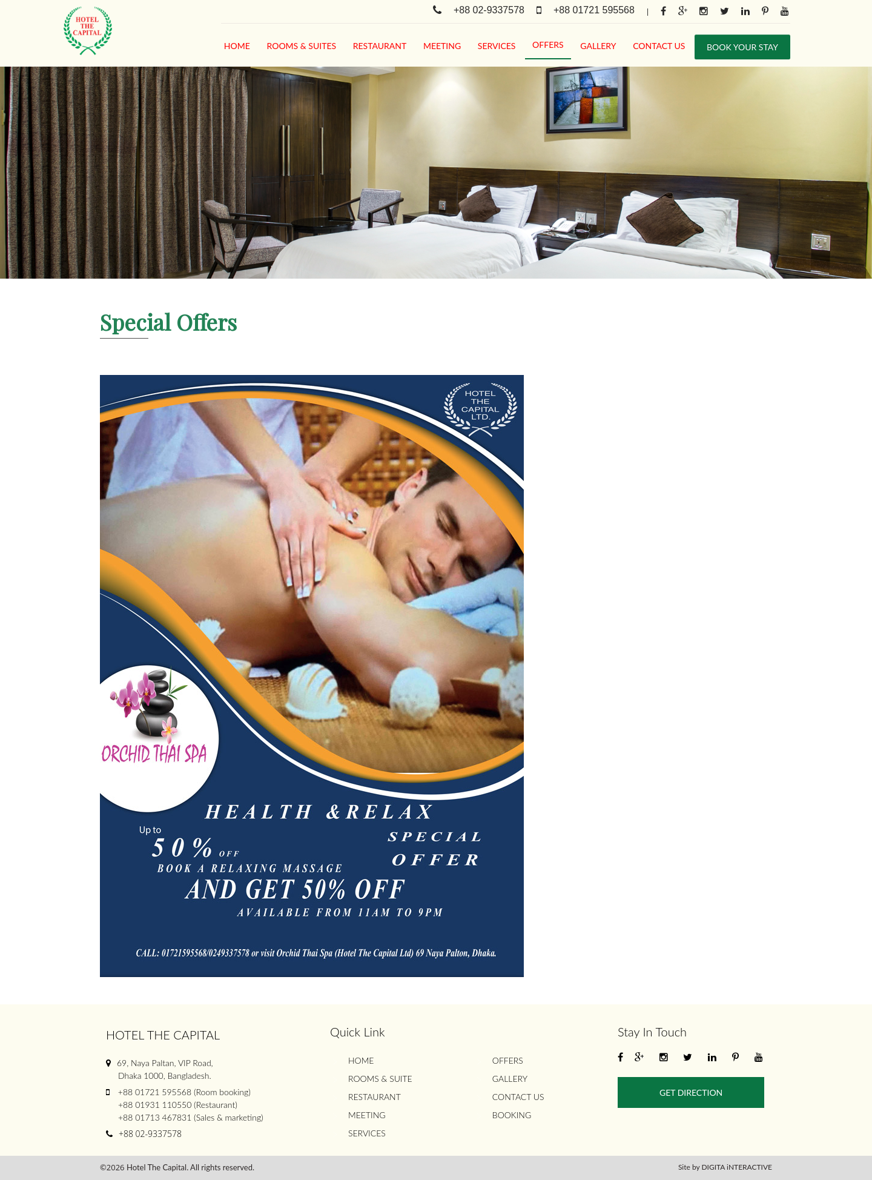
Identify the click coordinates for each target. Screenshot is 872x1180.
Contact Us (659, 46)
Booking (511, 1115)
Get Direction (690, 1092)
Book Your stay (742, 47)
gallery (598, 46)
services (497, 46)
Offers (548, 44)
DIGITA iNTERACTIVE (736, 1167)
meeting (442, 46)
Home (237, 46)
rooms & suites (302, 46)
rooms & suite (380, 1078)
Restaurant (380, 46)
